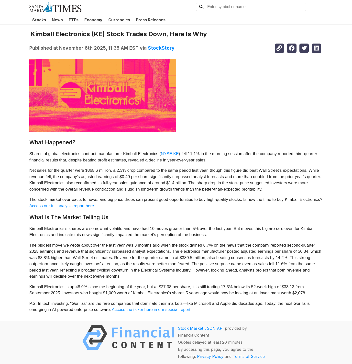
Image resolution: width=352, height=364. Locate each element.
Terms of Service (249, 356)
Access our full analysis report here (61, 206)
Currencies (119, 19)
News (57, 19)
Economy (93, 19)
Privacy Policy (210, 356)
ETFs (73, 19)
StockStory (161, 48)
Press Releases (150, 19)
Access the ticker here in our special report (151, 309)
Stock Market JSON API (201, 328)
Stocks (39, 19)
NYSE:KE (170, 153)
